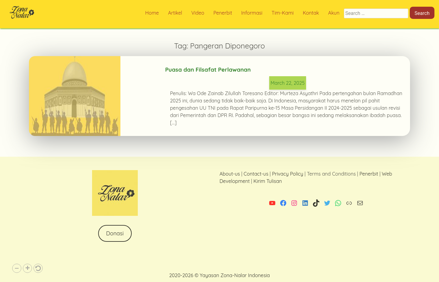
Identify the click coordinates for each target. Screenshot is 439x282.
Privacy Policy (287, 174)
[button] (16, 268)
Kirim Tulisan (267, 181)
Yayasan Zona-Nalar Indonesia (235, 275)
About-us (230, 174)
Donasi (115, 233)
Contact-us (256, 174)
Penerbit (368, 174)
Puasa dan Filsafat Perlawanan (208, 69)
